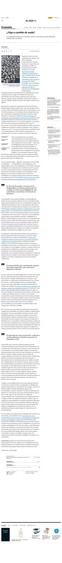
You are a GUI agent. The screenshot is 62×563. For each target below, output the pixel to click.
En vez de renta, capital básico (4, 144)
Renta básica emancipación (26, 467)
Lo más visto (50, 127)
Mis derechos (39, 27)
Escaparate (3, 525)
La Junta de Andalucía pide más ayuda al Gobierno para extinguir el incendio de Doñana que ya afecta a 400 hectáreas (53, 112)
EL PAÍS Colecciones (31, 525)
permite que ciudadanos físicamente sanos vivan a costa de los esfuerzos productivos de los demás (19, 239)
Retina (53, 27)
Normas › (38, 461)
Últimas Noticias (57, 27)
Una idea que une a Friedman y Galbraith (5, 148)
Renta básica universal (16, 467)
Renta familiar (8, 467)
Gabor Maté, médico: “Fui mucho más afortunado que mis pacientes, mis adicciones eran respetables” (54, 146)
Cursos (9, 525)
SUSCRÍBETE (50, 17)
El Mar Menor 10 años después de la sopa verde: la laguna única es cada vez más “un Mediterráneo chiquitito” (54, 137)
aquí (33, 473)
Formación (34, 27)
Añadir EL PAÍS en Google (35, 51)
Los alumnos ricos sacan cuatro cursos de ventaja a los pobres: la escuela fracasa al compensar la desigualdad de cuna (54, 131)
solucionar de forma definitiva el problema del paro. (30, 73)
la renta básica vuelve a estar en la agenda (31, 79)
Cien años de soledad (54, 107)
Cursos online (15, 525)
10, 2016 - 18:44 (5, 48)
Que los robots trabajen (4, 140)
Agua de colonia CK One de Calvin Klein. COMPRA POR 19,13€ (20, 540)
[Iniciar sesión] (57, 18)
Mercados (26, 27)
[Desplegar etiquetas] (39, 467)
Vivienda (30, 27)
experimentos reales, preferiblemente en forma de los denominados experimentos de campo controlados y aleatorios (20, 417)
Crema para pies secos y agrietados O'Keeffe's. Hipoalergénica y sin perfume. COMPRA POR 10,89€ (56, 537)
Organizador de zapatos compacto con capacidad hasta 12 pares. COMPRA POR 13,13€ (46, 537)
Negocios (44, 27)
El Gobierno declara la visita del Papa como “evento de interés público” (54, 117)
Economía (6, 27)
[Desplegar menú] (2, 21)
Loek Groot (4, 46)
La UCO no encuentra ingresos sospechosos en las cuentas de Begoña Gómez (53, 141)
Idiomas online (22, 525)
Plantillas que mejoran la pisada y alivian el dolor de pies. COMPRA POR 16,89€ (36, 537)
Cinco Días (49, 27)
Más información (9, 474)
